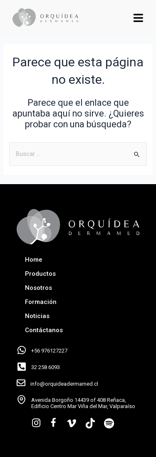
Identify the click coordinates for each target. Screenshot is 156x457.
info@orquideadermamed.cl (64, 384)
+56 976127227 (49, 351)
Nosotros (38, 288)
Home (33, 259)
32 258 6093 (45, 367)
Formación (41, 302)
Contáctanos (44, 330)
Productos (40, 273)
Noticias (37, 316)
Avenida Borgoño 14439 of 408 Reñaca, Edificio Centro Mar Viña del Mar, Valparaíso (83, 403)
